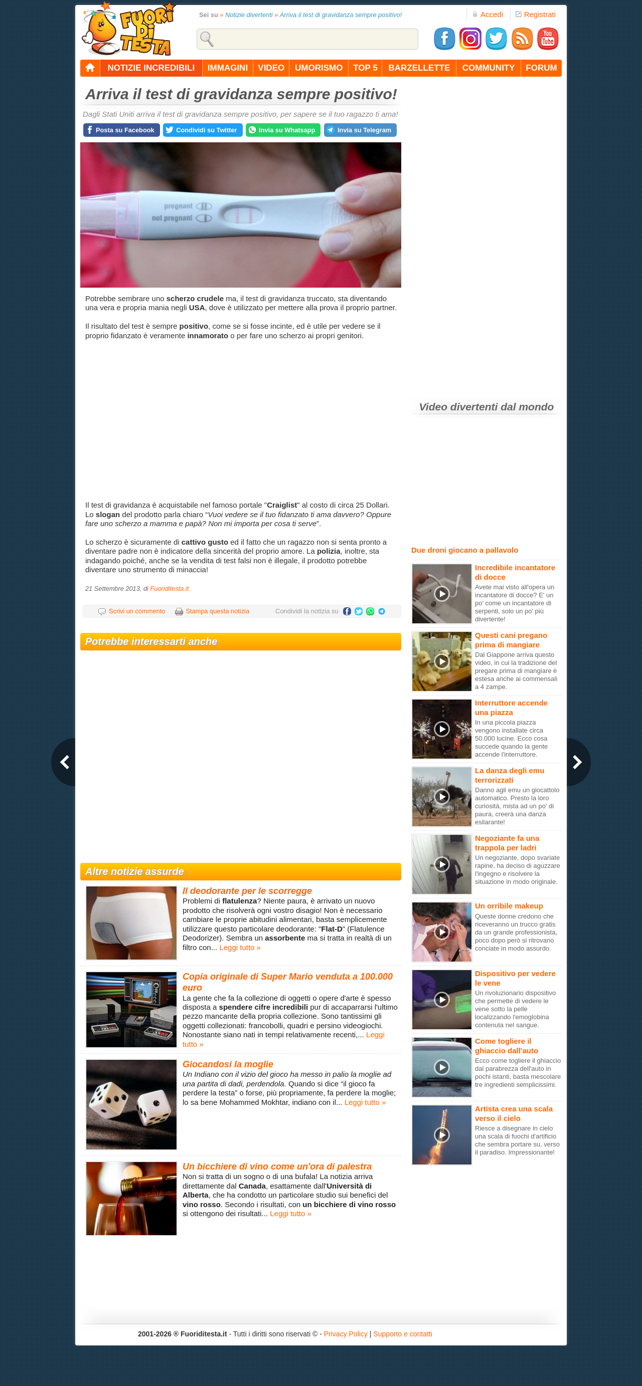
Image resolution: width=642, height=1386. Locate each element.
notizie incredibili (151, 68)
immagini (228, 68)
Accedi (487, 14)
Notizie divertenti (249, 15)
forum (541, 68)
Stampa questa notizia (217, 611)
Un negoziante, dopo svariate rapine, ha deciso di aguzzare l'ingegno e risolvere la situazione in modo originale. (517, 869)
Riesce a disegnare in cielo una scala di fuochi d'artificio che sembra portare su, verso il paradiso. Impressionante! (517, 1140)
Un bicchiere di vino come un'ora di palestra (277, 1167)
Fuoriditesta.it (169, 588)
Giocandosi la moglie (228, 1064)
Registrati (536, 14)
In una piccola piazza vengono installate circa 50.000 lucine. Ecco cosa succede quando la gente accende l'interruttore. (511, 738)
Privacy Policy (346, 1334)
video (271, 68)
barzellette (419, 68)
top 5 (365, 68)
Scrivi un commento (137, 611)
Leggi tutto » (240, 947)
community (488, 68)
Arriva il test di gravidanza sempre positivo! (341, 15)
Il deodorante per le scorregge (247, 891)
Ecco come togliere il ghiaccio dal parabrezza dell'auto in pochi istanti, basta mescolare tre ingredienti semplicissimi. (518, 1072)
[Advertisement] (242, 420)
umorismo (319, 68)
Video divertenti (458, 406)
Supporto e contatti (402, 1334)
